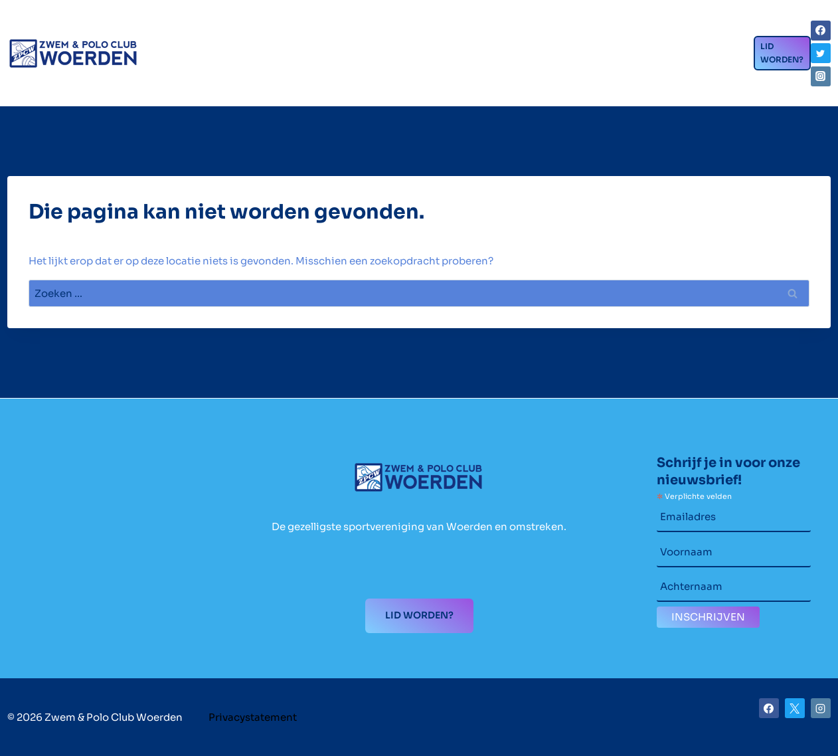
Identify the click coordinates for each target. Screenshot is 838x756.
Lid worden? (781, 52)
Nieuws (627, 33)
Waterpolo (535, 30)
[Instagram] (821, 76)
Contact (186, 83)
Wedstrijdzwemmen (396, 30)
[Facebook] (821, 31)
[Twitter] (821, 53)
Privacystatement (253, 717)
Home (171, 33)
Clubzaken (257, 30)
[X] (795, 708)
